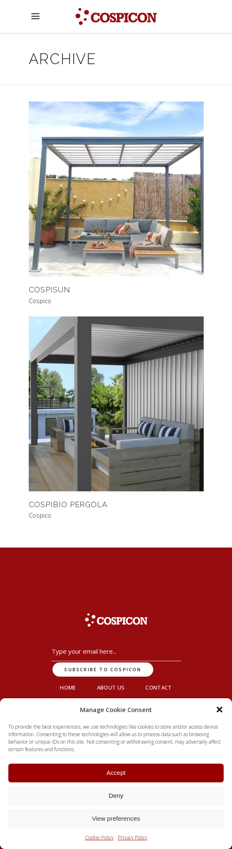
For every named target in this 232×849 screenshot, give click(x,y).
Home (68, 687)
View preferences (116, 818)
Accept (116, 772)
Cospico (40, 301)
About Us (111, 687)
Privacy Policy (132, 837)
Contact (158, 687)
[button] (219, 709)
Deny (116, 795)
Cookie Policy (99, 837)
